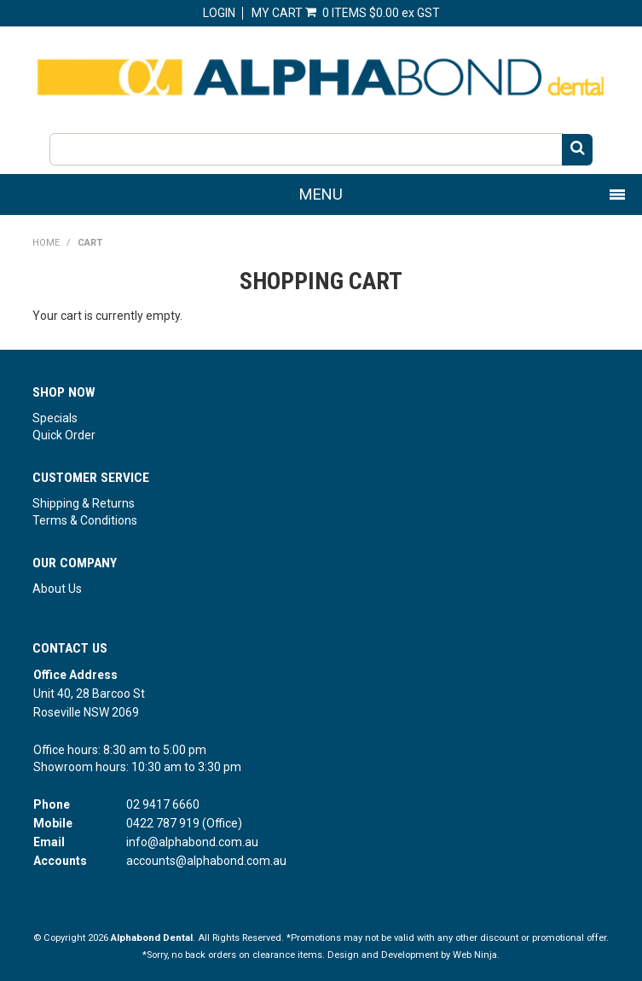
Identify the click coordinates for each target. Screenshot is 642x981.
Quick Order (63, 435)
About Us (57, 588)
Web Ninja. (476, 955)
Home (46, 242)
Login (219, 13)
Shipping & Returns (83, 503)
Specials (55, 418)
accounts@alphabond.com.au (206, 861)
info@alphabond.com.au (192, 842)
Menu (321, 194)
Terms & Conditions (84, 520)
